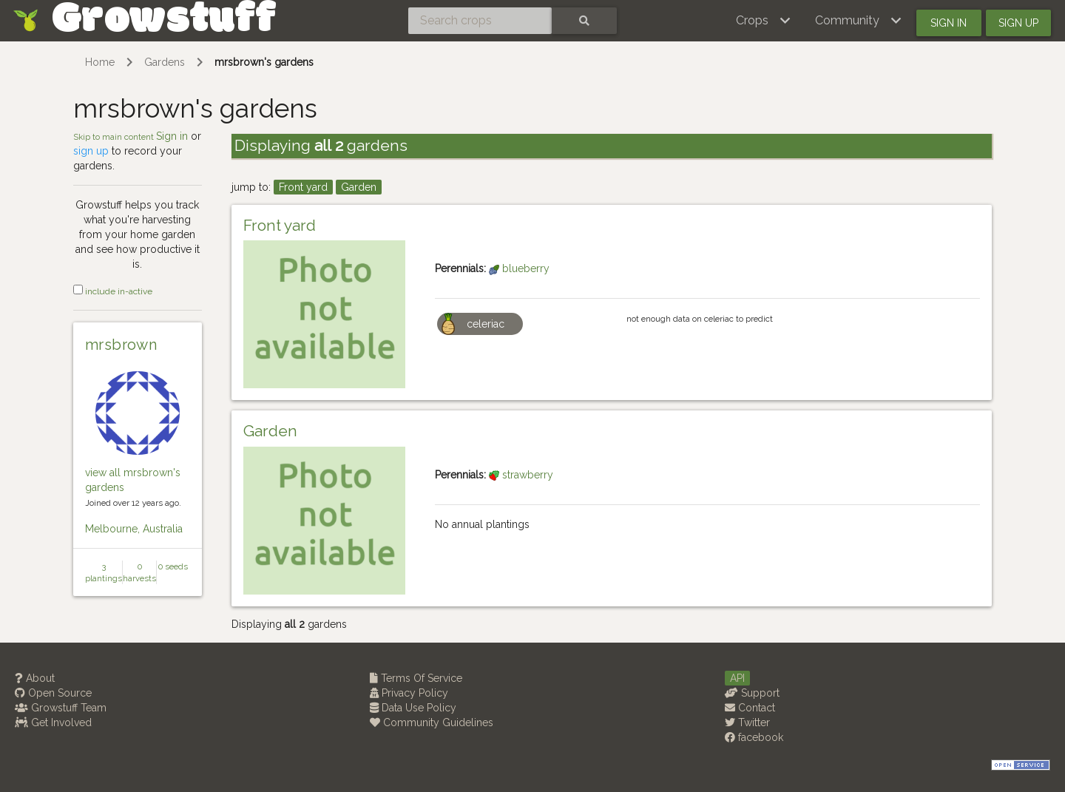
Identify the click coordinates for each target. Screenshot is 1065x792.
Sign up (1018, 23)
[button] (763, 20)
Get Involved (53, 722)
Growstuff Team (60, 708)
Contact (750, 708)
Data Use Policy (413, 708)
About (35, 678)
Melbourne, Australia (134, 529)
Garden (358, 187)
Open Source (53, 693)
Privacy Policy (409, 693)
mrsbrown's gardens (264, 62)
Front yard (303, 187)
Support (752, 693)
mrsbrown (121, 344)
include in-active (112, 291)
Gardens (164, 62)
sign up (91, 151)
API (737, 678)
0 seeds (173, 566)
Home (100, 62)
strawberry (521, 475)
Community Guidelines (431, 722)
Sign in (948, 23)
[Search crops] (480, 20)
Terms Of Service (416, 678)
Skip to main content (114, 137)
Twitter (747, 722)
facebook (754, 737)
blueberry (519, 268)
